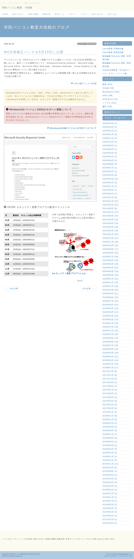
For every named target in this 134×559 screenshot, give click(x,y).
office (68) (107, 95)
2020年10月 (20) (110, 245)
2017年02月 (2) (109, 408)
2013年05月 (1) (109, 504)
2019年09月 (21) (110, 293)
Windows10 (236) (110, 92)
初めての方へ (18, 14)
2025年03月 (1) (109, 127)
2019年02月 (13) (110, 319)
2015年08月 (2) (109, 471)
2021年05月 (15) (110, 220)
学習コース (60, 14)
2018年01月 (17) (110, 367)
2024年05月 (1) (109, 149)
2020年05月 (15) (110, 264)
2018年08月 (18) (110, 342)
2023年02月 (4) (109, 182)
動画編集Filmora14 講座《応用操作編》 (116, 57)
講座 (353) (107, 84)
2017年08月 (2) (109, 386)
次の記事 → (89, 288)
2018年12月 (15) (110, 327)
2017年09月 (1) (109, 382)
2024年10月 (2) (109, 142)
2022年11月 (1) (109, 186)
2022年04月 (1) (109, 194)
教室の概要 (33, 14)
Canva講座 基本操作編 (113, 52)
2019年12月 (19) (110, 282)
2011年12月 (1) (109, 519)
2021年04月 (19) (110, 223)
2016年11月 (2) (109, 419)
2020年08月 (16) (110, 253)
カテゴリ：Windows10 (87, 44)
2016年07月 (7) (109, 434)
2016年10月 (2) (109, 423)
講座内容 (47, 14)
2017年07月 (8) (109, 390)
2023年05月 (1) (109, 171)
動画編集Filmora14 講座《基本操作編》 (116, 64)
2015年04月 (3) (109, 479)
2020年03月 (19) (110, 271)
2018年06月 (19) (110, 349)
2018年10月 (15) (110, 334)
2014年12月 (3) (109, 493)
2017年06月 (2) (109, 393)
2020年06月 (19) (110, 260)
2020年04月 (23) (110, 268)
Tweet (80, 281)
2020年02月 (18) (110, 275)
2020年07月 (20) (110, 257)
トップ (23, 539)
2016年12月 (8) (109, 416)
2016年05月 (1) (109, 442)
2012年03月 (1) (109, 516)
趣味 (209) (107, 106)
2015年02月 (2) (109, 486)
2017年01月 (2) (109, 412)
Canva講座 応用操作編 (113, 49)
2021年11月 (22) (110, 201)
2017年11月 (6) (109, 375)
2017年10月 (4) (109, 379)
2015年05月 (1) (109, 475)
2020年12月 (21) (110, 238)
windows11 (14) (110, 99)
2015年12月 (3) (109, 460)
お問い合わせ (97, 14)
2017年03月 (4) (109, 405)
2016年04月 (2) (109, 445)
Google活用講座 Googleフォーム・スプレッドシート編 (116, 71)
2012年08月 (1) (109, 508)
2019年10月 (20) (110, 290)
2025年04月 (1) (109, 123)
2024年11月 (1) (109, 138)
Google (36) (108, 88)
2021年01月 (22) (110, 234)
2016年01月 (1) (109, 456)
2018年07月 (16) (110, 345)
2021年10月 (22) (110, 205)
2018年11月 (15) (110, 330)
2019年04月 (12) (110, 312)
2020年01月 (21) (110, 279)
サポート (73, 14)
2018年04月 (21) (110, 356)
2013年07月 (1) (109, 501)
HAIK (130, 556)
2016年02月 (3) (109, 453)
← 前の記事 (12, 288)
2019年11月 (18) (110, 286)
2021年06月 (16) (110, 216)
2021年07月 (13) (110, 212)
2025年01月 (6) (109, 134)
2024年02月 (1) (109, 156)
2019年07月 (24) (110, 301)
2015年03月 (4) (109, 482)
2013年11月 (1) (109, 497)
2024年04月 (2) (109, 153)
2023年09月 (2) (109, 160)
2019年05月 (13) (110, 308)
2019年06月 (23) (110, 305)
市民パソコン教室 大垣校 (17, 7)
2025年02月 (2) (109, 131)
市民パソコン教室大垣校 (20, 554)
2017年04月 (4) (109, 401)
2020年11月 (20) (110, 242)
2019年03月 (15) (110, 316)
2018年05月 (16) (110, 353)
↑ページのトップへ (10, 539)
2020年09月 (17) (110, 249)
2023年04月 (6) (109, 175)
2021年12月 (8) (109, 197)
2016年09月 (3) (109, 427)
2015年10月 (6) (109, 467)
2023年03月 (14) (110, 179)
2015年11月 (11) (110, 464)
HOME (5, 14)
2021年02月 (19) (110, 231)
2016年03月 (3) (109, 449)
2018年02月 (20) (110, 364)
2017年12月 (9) (109, 371)
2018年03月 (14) (110, 360)
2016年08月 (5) (109, 430)
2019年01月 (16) (110, 323)
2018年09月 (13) (110, 338)
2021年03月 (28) (110, 227)
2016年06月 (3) (109, 438)
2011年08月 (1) (109, 523)
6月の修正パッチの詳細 (84, 83)
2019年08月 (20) (110, 297)
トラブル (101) (109, 103)
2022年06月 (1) (109, 190)
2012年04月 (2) (109, 512)
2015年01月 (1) (109, 490)
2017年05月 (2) (109, 397)
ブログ (84, 14)
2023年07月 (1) (109, 168)
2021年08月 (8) (109, 208)
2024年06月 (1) (109, 145)
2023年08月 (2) (109, 164)
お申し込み (112, 14)
